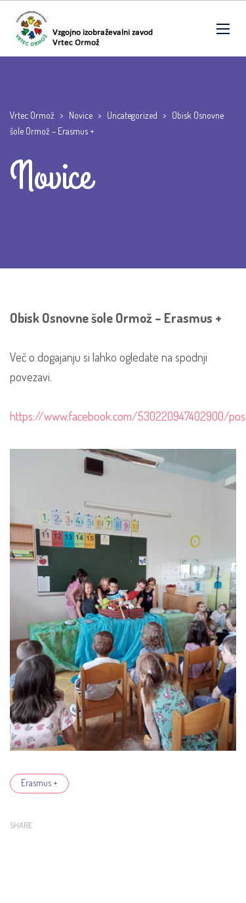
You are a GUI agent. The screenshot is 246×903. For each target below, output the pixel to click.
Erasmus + (39, 782)
